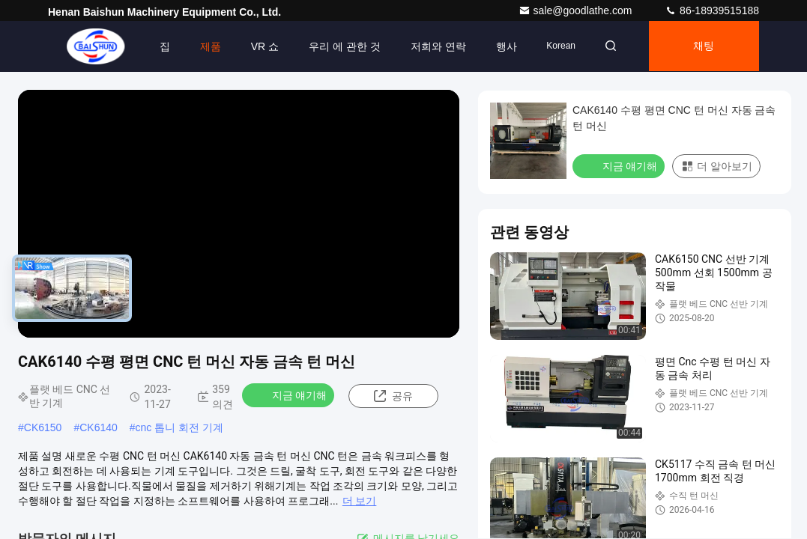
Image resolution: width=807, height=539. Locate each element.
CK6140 (98, 427)
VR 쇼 (259, 46)
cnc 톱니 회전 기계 (179, 427)
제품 (205, 46)
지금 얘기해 (290, 394)
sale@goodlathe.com (577, 10)
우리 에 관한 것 (340, 46)
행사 (501, 46)
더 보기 (359, 501)
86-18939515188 (712, 10)
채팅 (702, 46)
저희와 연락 (433, 46)
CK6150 (43, 427)
